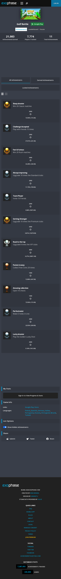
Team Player (18, 196)
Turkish (28, 415)
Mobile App (30, 512)
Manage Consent (30, 528)
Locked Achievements (30, 88)
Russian (38, 413)
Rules (30, 515)
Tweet (30, 439)
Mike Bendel (34, 493)
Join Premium (30, 537)
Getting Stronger (20, 219)
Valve (40, 499)
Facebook (30, 553)
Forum (42, 29)
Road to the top (19, 242)
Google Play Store (32, 407)
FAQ (30, 509)
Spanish (34, 411)
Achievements (21, 29)
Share (50, 439)
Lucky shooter (18, 334)
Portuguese (29, 413)
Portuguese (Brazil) (48, 413)
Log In (56, 3)
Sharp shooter (18, 103)
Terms (30, 534)
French (27, 411)
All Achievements (15, 80)
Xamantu (34, 496)
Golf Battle (22, 24)
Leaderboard (33, 29)
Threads (30, 547)
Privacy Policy (30, 531)
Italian (47, 411)
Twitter (30, 550)
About (30, 518)
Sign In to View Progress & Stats (30, 396)
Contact (30, 521)
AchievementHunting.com (30, 556)
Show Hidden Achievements (17, 427)
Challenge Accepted (21, 127)
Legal (30, 524)
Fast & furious (18, 150)
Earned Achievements (45, 80)
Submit (10, 439)
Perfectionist (18, 311)
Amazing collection (20, 288)
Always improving (20, 173)
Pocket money (18, 265)
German (41, 411)
